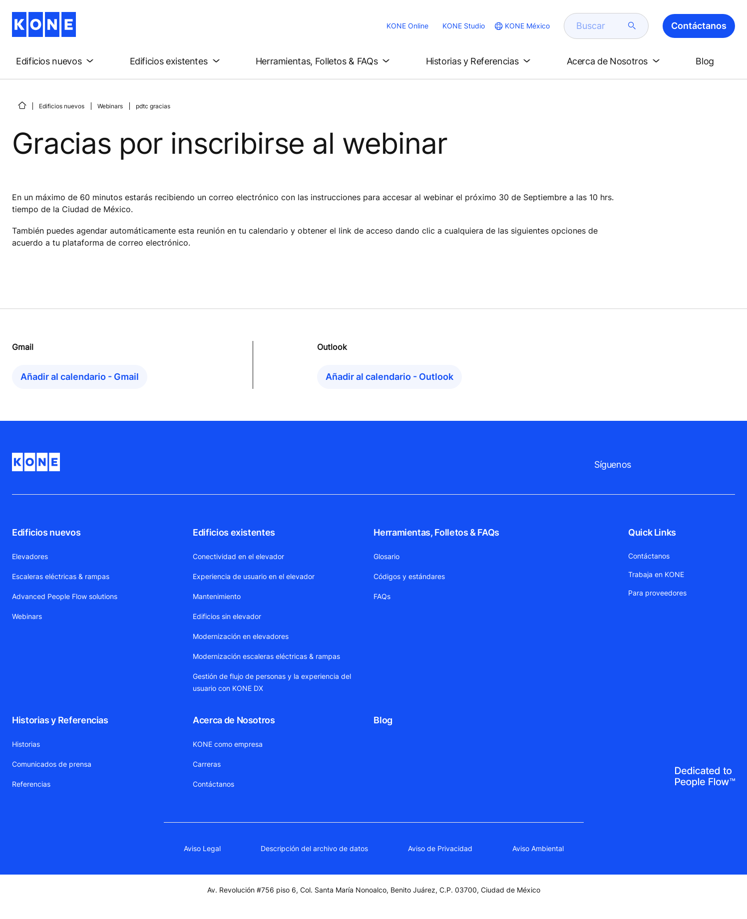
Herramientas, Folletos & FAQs (436, 532)
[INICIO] (22, 105)
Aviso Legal (202, 848)
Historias (26, 744)
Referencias (31, 784)
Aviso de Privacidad (440, 848)
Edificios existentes (234, 532)
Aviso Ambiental (538, 848)
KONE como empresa (228, 744)
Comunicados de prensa (51, 764)
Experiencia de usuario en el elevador (254, 576)
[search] (600, 25)
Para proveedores (657, 593)
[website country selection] (521, 26)
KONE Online (407, 25)
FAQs (382, 596)
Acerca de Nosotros (234, 720)
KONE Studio (463, 25)
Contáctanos (213, 784)
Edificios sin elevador (227, 616)
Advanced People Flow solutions (64, 596)
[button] (56, 61)
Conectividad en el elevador (238, 556)
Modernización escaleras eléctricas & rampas (266, 656)
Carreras (207, 764)
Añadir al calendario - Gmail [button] (79, 376)
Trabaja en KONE (656, 574)
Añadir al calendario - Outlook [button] (389, 376)
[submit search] (632, 25)
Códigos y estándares (409, 576)
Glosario (386, 556)
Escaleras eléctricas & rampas (60, 576)
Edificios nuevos (61, 106)
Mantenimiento (217, 596)
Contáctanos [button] (699, 25)
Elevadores (30, 556)
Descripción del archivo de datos (314, 848)
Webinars (110, 106)
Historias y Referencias (60, 720)
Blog (383, 720)
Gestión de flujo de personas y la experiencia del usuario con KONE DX (272, 682)
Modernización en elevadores (241, 636)
